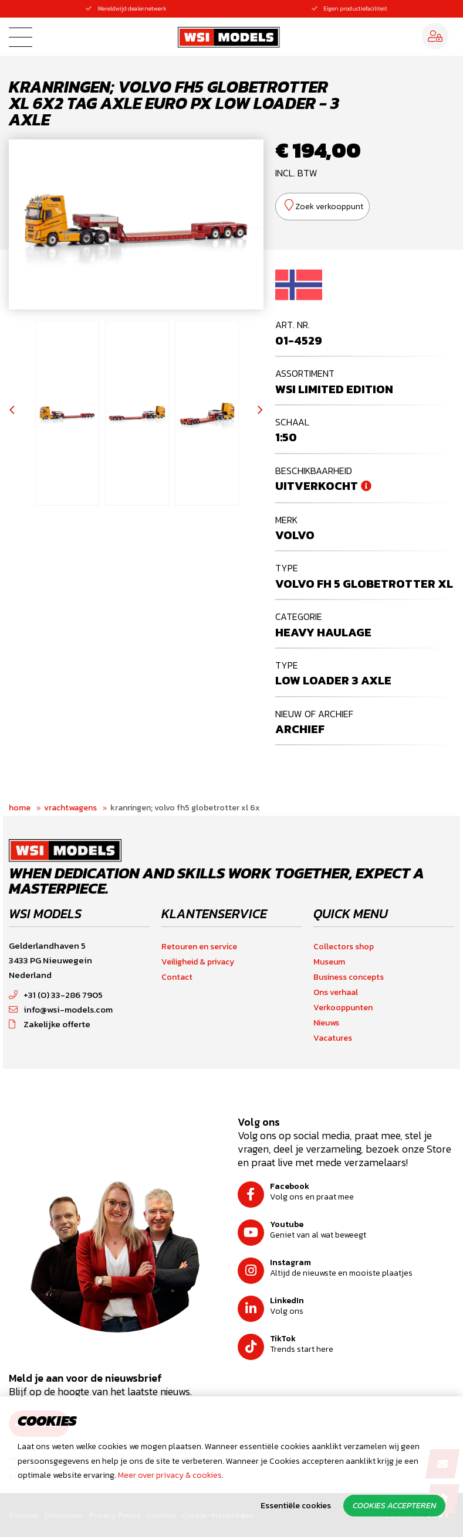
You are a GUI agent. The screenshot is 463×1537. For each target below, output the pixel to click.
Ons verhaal (335, 992)
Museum (329, 962)
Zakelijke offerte (49, 1024)
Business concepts (348, 977)
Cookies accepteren (394, 1505)
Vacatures (332, 1038)
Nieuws (326, 1023)
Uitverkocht (316, 486)
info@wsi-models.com (61, 1009)
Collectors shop (343, 946)
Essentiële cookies (296, 1505)
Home (20, 808)
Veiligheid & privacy (197, 962)
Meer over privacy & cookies (170, 1475)
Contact (176, 977)
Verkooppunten (343, 1007)
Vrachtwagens (70, 808)
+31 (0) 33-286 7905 (56, 994)
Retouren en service (199, 946)
